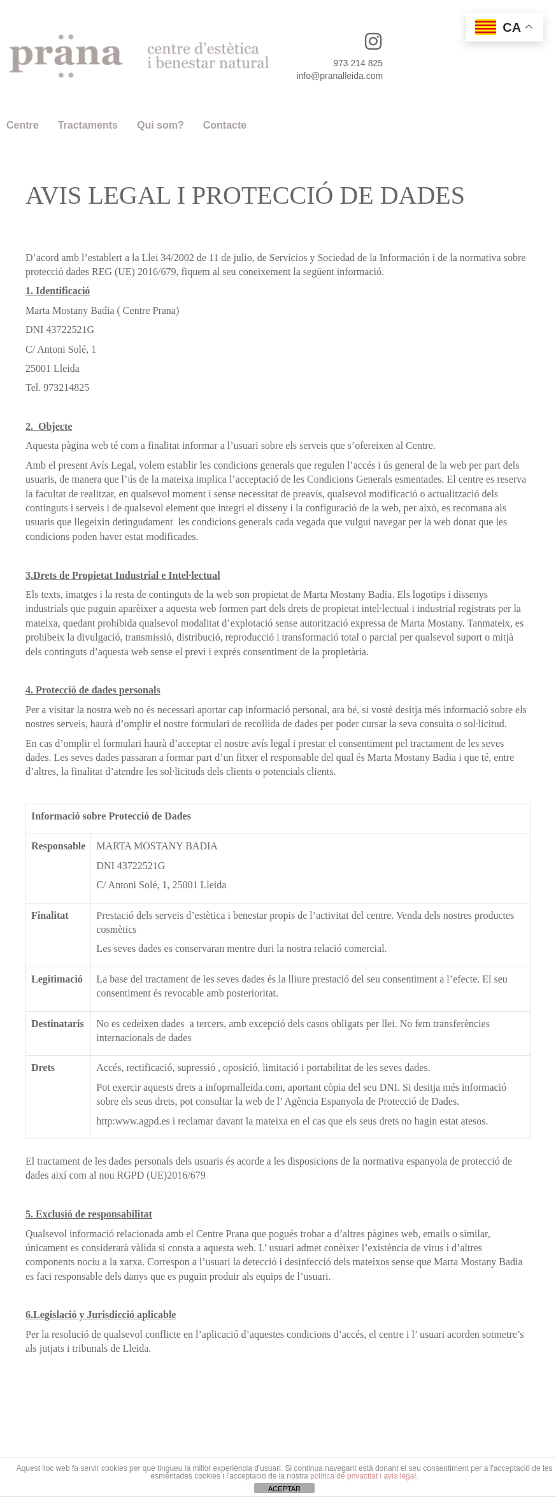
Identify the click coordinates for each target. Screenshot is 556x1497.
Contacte (224, 125)
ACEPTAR (284, 1489)
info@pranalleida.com (339, 76)
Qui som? (160, 125)
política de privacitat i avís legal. (364, 1476)
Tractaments (88, 125)
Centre (22, 125)
